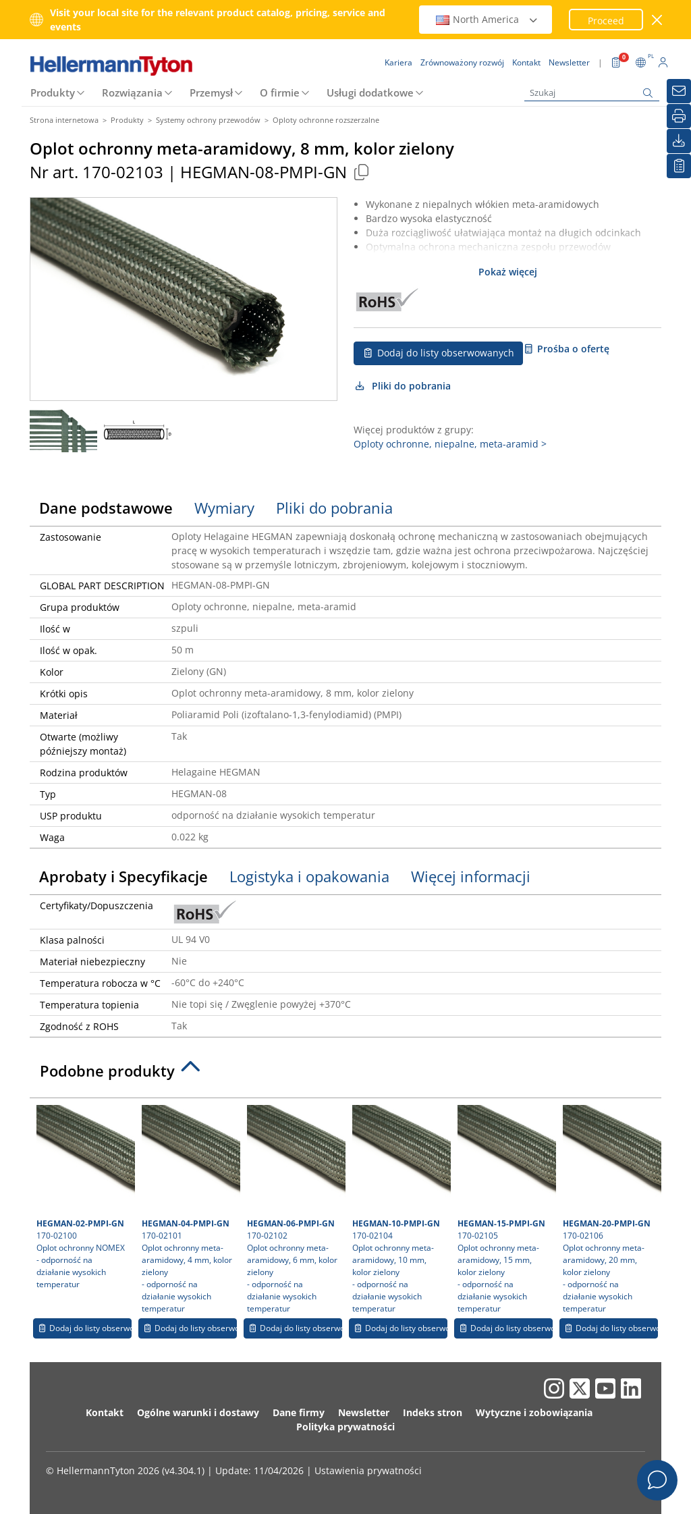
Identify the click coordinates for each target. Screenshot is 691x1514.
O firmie (280, 92)
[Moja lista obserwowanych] (679, 166)
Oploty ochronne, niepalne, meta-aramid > (450, 443)
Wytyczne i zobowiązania (534, 1412)
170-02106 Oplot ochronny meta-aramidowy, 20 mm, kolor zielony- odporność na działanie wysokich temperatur (610, 1209)
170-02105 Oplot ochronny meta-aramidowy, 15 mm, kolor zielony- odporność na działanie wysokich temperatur (505, 1209)
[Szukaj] (591, 92)
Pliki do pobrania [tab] (334, 507)
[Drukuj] (679, 116)
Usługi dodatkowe (370, 92)
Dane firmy (299, 1412)
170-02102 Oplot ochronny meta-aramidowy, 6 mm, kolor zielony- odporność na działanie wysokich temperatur (294, 1209)
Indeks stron (432, 1412)
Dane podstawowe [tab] (106, 507)
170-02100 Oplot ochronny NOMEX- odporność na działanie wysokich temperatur (84, 1197)
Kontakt (104, 1412)
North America (487, 19)
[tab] (345, 1074)
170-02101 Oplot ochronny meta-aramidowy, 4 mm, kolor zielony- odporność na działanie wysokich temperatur (189, 1209)
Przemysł (211, 92)
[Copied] (361, 172)
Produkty (52, 92)
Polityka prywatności (345, 1426)
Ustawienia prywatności (368, 1470)
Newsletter (363, 1412)
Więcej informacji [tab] (470, 876)
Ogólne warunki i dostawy (198, 1412)
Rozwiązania (132, 92)
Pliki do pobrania (402, 385)
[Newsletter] (679, 91)
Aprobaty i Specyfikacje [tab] (123, 876)
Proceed (606, 20)
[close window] (657, 20)
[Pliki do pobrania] (679, 141)
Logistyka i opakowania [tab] (309, 876)
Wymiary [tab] (224, 507)
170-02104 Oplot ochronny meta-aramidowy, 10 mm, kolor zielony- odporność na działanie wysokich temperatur (399, 1209)
